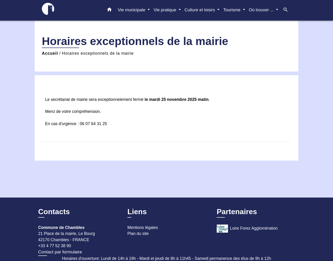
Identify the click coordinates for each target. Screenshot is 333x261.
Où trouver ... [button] (262, 9)
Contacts (54, 211)
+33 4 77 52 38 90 (54, 245)
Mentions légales (142, 227)
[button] (109, 10)
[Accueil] (67, 10)
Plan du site (138, 233)
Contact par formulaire (60, 251)
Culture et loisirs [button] (200, 9)
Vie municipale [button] (132, 9)
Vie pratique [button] (165, 9)
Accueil (50, 53)
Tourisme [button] (232, 9)
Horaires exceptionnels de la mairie (98, 53)
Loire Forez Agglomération (247, 229)
